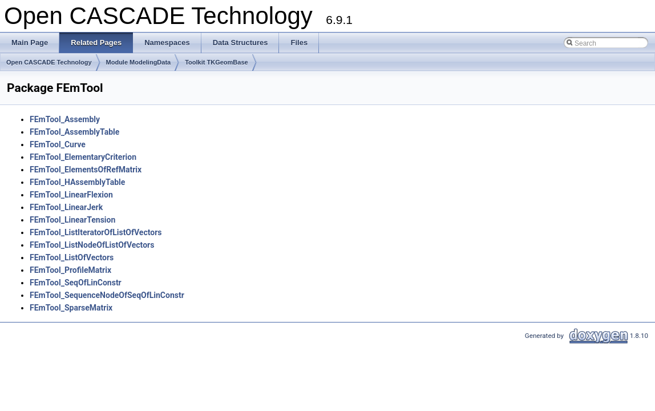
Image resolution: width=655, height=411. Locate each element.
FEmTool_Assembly (65, 119)
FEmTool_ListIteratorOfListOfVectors (96, 232)
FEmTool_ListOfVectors (72, 257)
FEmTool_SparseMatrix (71, 307)
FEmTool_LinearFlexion (71, 194)
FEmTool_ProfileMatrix (70, 270)
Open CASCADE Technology (49, 62)
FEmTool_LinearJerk (66, 207)
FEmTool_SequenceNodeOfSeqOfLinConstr (107, 295)
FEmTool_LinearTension (72, 219)
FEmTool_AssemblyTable (74, 131)
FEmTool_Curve (58, 144)
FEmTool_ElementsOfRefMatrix (85, 169)
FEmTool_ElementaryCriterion (83, 157)
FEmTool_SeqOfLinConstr (76, 282)
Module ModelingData (138, 62)
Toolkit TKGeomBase (216, 62)
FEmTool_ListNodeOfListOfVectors (92, 244)
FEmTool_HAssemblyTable (77, 182)
